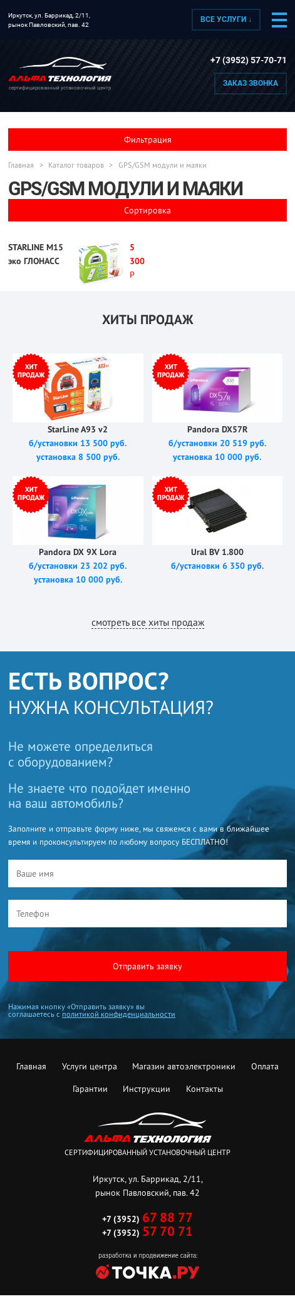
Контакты (204, 1088)
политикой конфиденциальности (118, 1014)
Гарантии (90, 1088)
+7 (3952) (147, 1219)
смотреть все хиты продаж (147, 622)
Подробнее (77, 265)
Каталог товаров (76, 165)
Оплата (265, 1066)
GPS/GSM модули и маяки (162, 165)
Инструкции (146, 1088)
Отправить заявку (147, 966)
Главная (21, 165)
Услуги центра (89, 1066)
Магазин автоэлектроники (183, 1066)
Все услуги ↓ (226, 19)
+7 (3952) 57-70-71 (248, 60)
